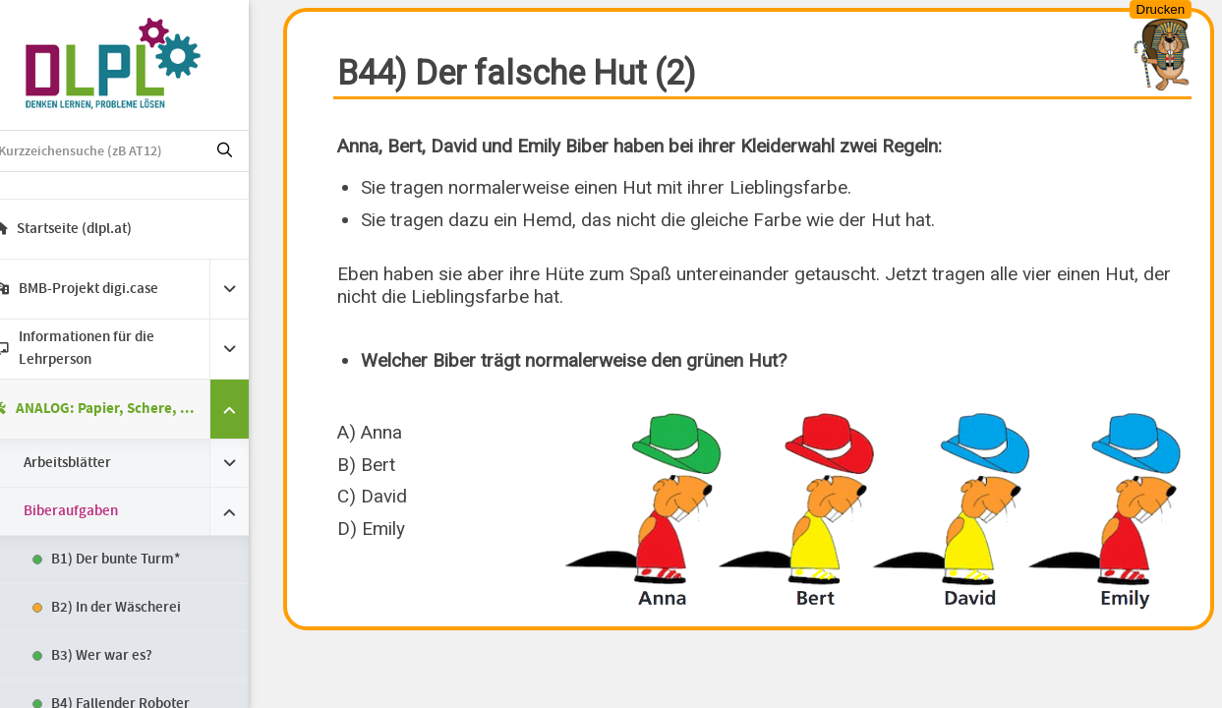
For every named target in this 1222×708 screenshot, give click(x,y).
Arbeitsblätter (94, 463)
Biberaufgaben (97, 511)
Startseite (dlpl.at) (89, 229)
